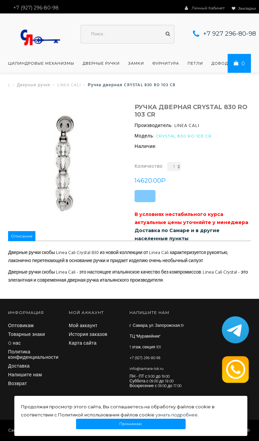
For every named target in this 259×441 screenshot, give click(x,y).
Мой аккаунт (83, 326)
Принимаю (131, 424)
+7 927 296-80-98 (229, 33)
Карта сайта (83, 343)
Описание (22, 236)
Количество (149, 166)
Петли (195, 63)
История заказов (88, 335)
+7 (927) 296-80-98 (145, 358)
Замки (136, 63)
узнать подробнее (176, 414)
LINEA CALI (69, 85)
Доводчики (225, 63)
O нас (14, 343)
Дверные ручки (101, 63)
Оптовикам (21, 326)
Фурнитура (165, 63)
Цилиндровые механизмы (41, 63)
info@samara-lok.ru (147, 369)
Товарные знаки (26, 335)
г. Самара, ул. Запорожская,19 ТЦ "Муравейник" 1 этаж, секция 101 (156, 336)
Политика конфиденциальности (33, 355)
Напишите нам (25, 375)
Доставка (19, 366)
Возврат (17, 384)
